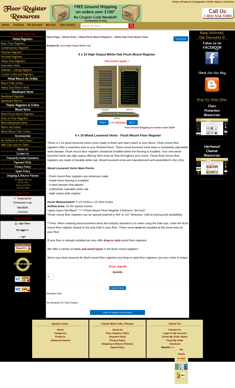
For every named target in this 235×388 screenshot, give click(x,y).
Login (23, 236)
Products (186, 1)
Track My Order (174, 344)
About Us (22, 149)
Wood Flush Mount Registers (95, 37)
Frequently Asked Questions (23, 157)
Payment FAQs (22, 162)
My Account (34, 24)
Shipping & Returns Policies (23, 175)
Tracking (18, 24)
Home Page (53, 37)
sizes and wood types (88, 248)
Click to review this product (117, 316)
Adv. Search (67, 24)
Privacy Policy (23, 166)
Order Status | (215, 1)
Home (175, 1)
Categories (199, 1)
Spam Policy (22, 171)
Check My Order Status (175, 340)
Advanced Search (60, 344)
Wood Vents (69, 37)
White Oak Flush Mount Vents (131, 37)
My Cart (51, 24)
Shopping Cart (24, 198)
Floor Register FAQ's (117, 337)
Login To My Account (175, 337)
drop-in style (112, 240)
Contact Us (22, 153)
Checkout (228, 1)
